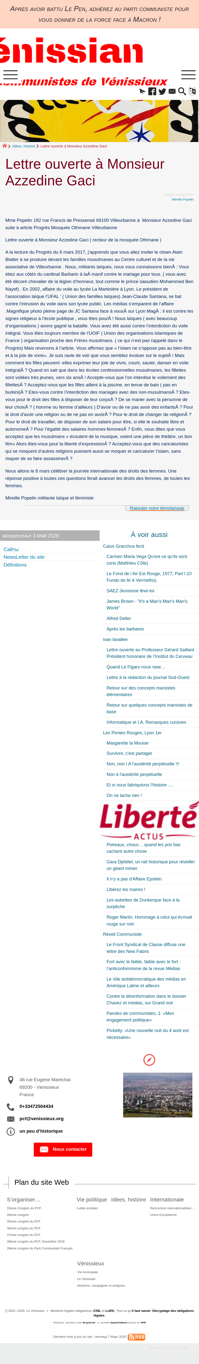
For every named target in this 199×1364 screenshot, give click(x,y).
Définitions (15, 565)
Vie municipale (87, 1272)
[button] (143, 91)
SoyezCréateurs (118, 1322)
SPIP (143, 1322)
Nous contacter (63, 1149)
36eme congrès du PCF (23, 1228)
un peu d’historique (41, 1131)
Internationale (167, 1200)
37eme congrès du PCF (23, 1235)
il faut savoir (141, 1311)
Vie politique (92, 1200)
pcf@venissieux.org (42, 1118)
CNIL (97, 1311)
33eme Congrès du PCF (24, 1208)
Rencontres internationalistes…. (172, 1208)
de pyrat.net (89, 1322)
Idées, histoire (23, 146)
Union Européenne (163, 1215)
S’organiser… (24, 1200)
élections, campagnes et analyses (101, 1285)
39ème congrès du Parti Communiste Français (39, 1248)
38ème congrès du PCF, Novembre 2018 (36, 1241)
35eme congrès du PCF (23, 1221)
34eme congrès (18, 1215)
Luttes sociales (87, 1208)
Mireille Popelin (183, 199)
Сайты (10, 549)
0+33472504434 (36, 1106)
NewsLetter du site (24, 557)
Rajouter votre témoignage (157, 508)
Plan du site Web (41, 1182)
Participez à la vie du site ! (169, 1348)
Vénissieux (90, 1263)
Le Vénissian (86, 1279)
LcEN (109, 1311)
